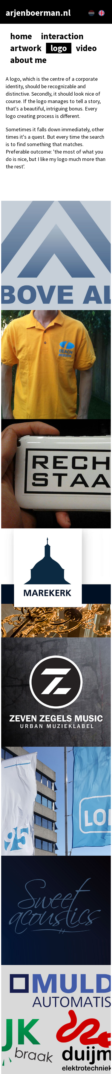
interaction (62, 36)
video (86, 48)
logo (58, 48)
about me (28, 60)
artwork (26, 48)
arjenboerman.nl (38, 12)
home (21, 36)
